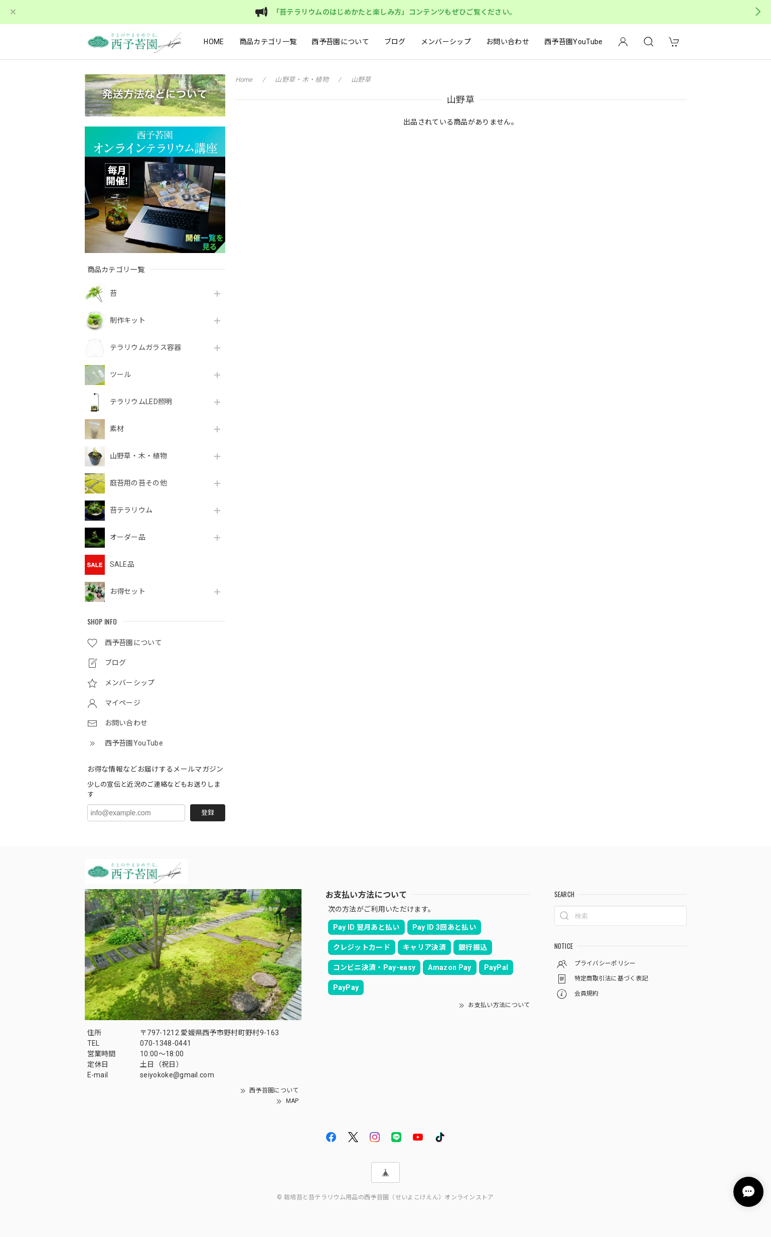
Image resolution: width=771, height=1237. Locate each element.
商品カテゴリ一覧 (268, 42)
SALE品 (122, 564)
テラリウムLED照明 (141, 402)
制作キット (128, 320)
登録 (207, 812)
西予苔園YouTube (573, 42)
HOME (214, 42)
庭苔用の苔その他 (139, 483)
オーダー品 (128, 537)
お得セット (128, 591)
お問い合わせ (507, 42)
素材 (117, 429)
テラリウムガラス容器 (146, 347)
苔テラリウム (131, 510)
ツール (120, 374)
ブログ (395, 42)
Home (244, 79)
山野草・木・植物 (139, 456)
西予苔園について (340, 42)
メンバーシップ (446, 42)
